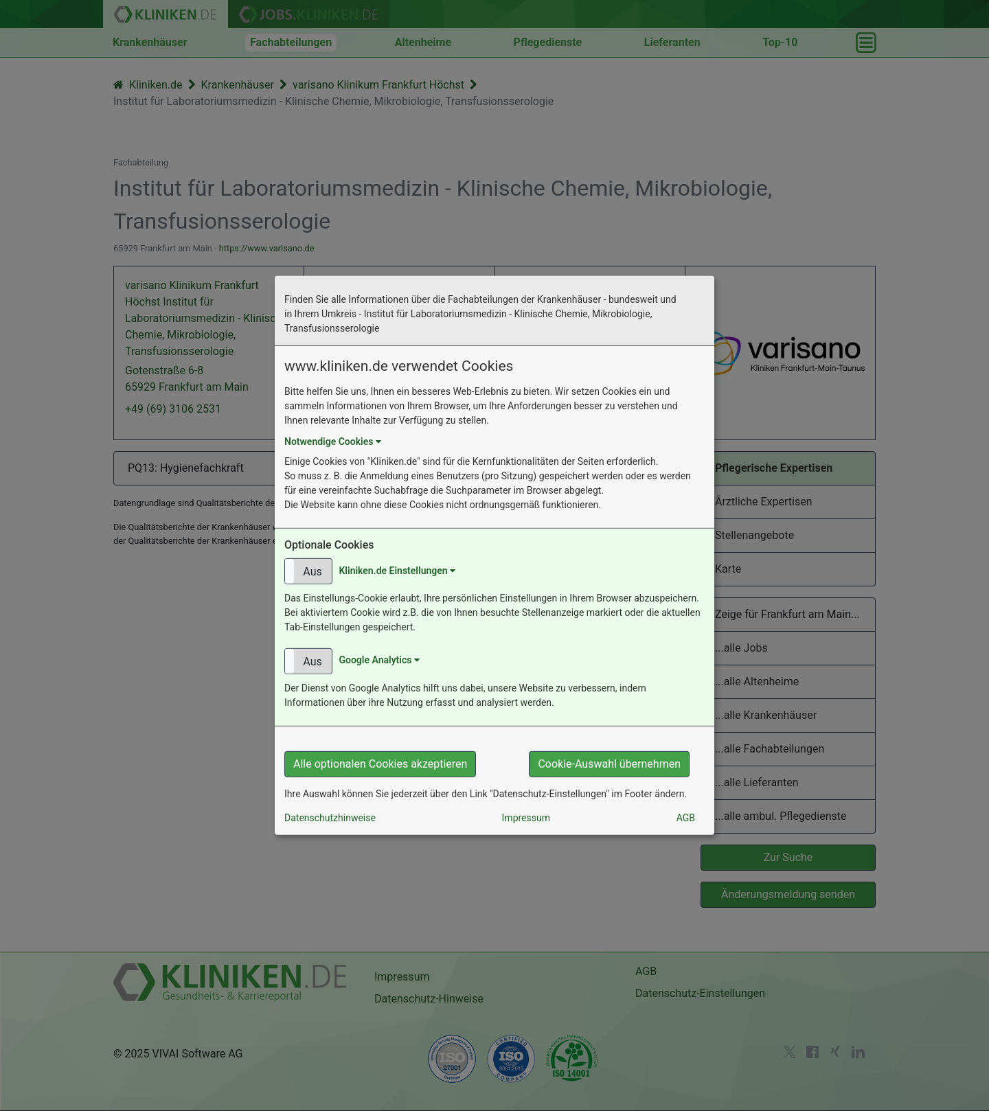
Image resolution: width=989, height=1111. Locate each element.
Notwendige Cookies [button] (332, 440)
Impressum (526, 817)
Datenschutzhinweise (330, 817)
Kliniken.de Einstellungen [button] (397, 570)
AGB (686, 817)
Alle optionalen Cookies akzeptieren (380, 763)
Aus (312, 571)
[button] (308, 571)
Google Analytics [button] (379, 659)
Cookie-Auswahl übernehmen (609, 763)
